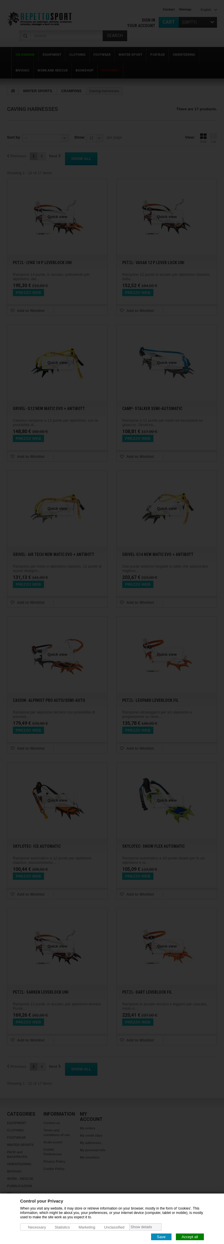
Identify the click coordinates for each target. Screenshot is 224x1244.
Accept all (190, 1236)
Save (161, 1236)
